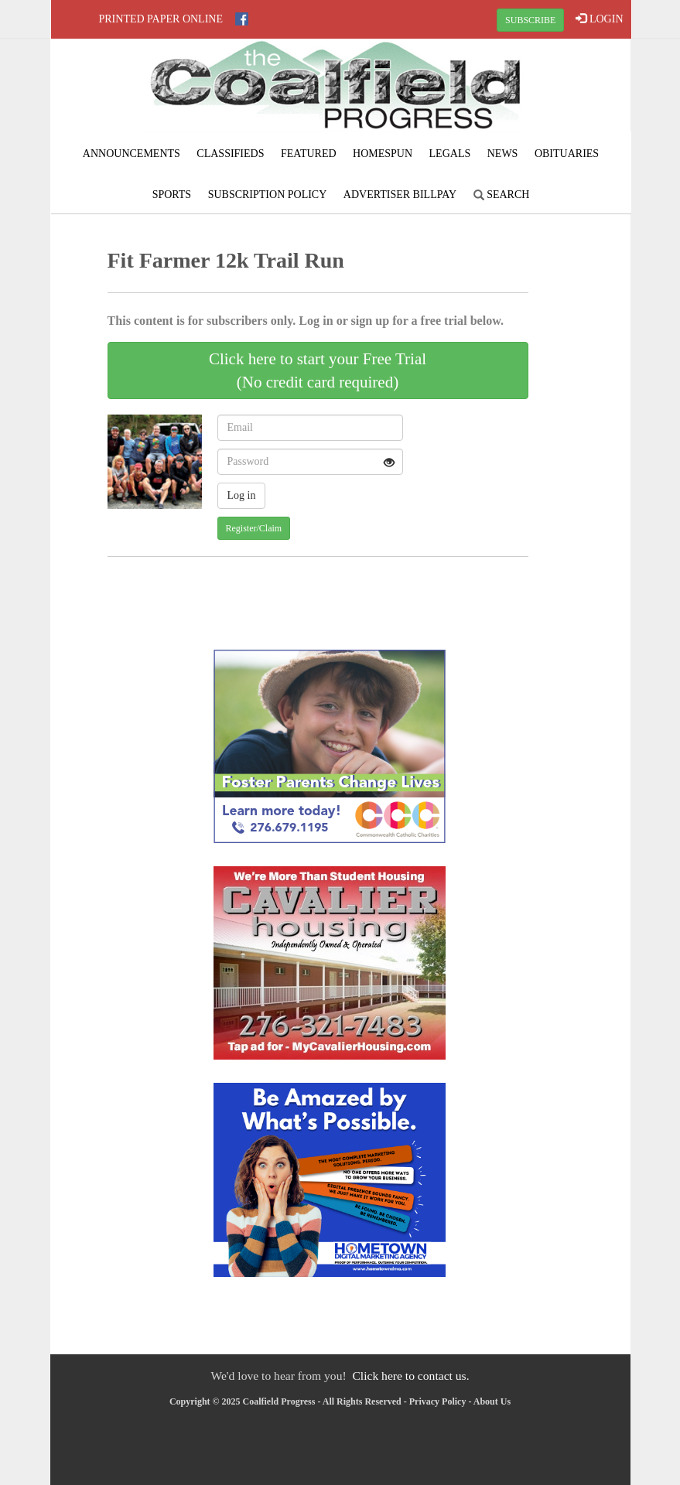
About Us (492, 1401)
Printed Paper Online (161, 19)
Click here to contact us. (410, 1375)
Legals (450, 153)
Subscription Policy (267, 194)
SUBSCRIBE (530, 20)
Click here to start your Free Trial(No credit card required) (317, 370)
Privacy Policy (437, 1401)
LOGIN (599, 18)
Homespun (382, 153)
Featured (309, 153)
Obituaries (567, 153)
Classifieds (230, 153)
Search (501, 194)
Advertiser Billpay (399, 194)
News (502, 153)
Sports (172, 194)
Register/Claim (254, 528)
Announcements (131, 153)
